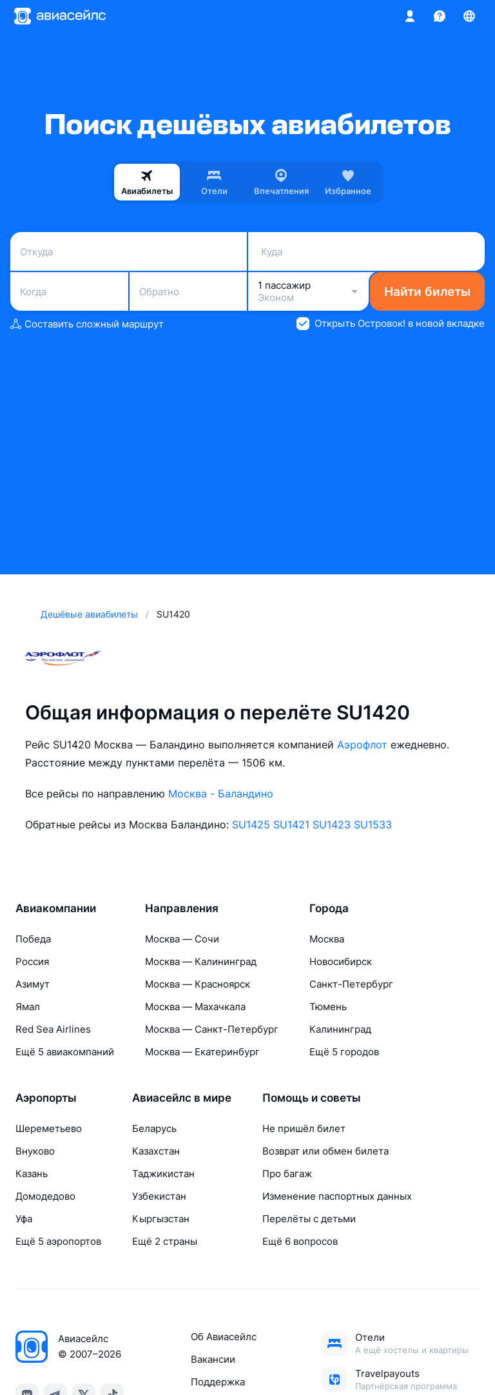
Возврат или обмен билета (325, 1151)
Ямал (27, 1006)
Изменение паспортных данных (337, 1196)
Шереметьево (48, 1128)
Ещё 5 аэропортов (58, 1241)
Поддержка (218, 1382)
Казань (31, 1173)
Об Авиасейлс (224, 1337)
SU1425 (251, 824)
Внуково (35, 1151)
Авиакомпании (55, 908)
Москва (326, 939)
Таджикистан (163, 1173)
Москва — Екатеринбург (202, 1052)
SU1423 (332, 824)
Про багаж (287, 1173)
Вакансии (213, 1359)
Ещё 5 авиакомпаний (64, 1052)
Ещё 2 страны (164, 1241)
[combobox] (128, 251)
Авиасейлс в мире (181, 1097)
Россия (32, 961)
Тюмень (328, 1006)
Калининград (340, 1029)
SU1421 (291, 824)
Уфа (23, 1219)
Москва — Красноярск (197, 984)
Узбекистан (159, 1196)
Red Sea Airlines (53, 1029)
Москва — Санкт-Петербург (211, 1029)
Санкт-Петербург (351, 984)
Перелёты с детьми (309, 1219)
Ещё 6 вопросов (300, 1241)
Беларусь (154, 1128)
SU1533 (373, 824)
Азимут (32, 984)
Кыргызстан (160, 1219)
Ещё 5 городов (344, 1052)
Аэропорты (46, 1097)
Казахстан (156, 1151)
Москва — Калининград (201, 961)
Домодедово (45, 1196)
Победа (33, 939)
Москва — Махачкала (195, 1006)
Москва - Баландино (220, 793)
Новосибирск (340, 961)
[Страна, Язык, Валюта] (469, 16)
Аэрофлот (362, 744)
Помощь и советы (311, 1097)
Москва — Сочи (182, 939)
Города (329, 908)
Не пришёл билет (303, 1128)
